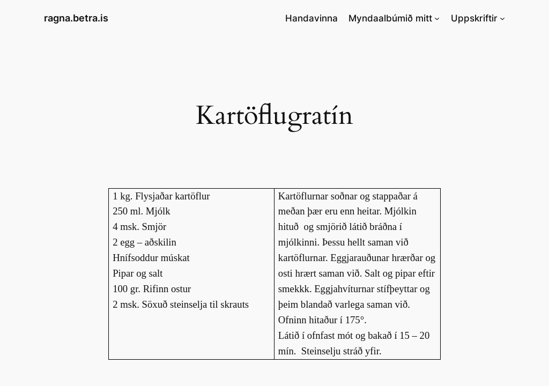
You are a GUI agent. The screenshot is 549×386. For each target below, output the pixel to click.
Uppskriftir (474, 18)
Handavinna (311, 18)
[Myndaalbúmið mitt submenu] (437, 18)
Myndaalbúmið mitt (390, 18)
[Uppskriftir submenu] (502, 18)
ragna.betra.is (76, 18)
